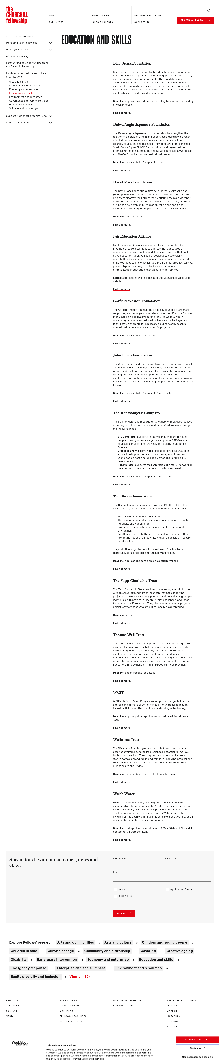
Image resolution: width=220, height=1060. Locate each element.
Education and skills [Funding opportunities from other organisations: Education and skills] (21, 93)
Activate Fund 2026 (17, 122)
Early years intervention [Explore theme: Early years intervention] (57, 959)
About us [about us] (12, 1001)
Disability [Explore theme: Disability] (19, 959)
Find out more (121, 113)
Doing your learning (18, 49)
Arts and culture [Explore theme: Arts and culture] (118, 942)
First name (119, 858)
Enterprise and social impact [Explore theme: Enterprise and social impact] (81, 968)
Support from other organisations (26, 116)
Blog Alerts (125, 896)
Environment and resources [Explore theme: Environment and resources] (139, 968)
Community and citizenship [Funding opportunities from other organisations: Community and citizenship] (25, 85)
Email (116, 872)
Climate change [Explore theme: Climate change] (61, 951)
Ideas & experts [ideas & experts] (70, 1006)
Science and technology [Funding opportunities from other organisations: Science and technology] (23, 108)
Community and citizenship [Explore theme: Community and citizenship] (107, 951)
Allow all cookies (197, 1015)
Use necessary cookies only (197, 1032)
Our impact (56, 22)
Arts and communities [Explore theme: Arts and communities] (75, 942)
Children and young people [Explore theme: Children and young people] (164, 942)
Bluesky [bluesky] (172, 1006)
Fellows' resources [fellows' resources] (19, 36)
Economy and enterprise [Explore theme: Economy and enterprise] (108, 959)
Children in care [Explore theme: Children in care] (24, 951)
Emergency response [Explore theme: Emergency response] (28, 968)
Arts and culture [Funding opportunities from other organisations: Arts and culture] (18, 82)
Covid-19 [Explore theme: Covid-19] (148, 951)
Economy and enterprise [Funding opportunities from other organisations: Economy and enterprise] (24, 89)
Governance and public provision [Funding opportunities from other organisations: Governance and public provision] (29, 101)
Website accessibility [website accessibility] (128, 1001)
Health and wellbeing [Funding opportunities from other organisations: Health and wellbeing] (21, 104)
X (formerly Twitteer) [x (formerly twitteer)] (181, 1001)
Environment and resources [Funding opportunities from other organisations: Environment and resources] (25, 97)
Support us (142, 22)
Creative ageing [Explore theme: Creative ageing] (179, 951)
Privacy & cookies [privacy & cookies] (125, 1006)
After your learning (17, 56)
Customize (197, 1023)
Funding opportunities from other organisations (26, 75)
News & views (101, 15)
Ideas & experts (102, 22)
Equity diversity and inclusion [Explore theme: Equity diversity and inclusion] (35, 976)
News (121, 889)
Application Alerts (181, 889)
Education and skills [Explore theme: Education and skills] (156, 959)
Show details (50, 1048)
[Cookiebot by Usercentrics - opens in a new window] (19, 1019)
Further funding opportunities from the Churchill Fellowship (27, 65)
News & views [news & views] (68, 1001)
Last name (171, 858)
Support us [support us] (13, 1006)
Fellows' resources (148, 15)
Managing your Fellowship (21, 43)
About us (55, 15)
